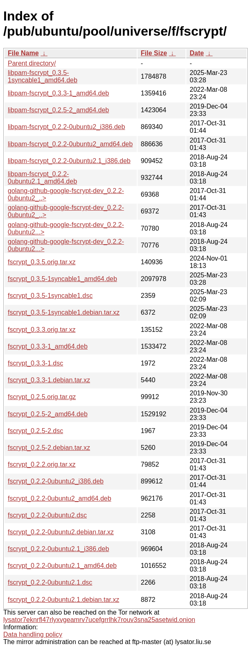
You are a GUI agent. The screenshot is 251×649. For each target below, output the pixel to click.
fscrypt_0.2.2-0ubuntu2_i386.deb (56, 481)
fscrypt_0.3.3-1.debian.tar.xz (49, 380)
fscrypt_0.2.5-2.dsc (35, 430)
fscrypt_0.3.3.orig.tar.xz (41, 329)
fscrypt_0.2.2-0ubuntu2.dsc (47, 515)
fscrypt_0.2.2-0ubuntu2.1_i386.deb (58, 548)
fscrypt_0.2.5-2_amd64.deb (48, 414)
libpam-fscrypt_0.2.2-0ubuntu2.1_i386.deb (69, 160)
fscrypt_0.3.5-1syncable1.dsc (50, 295)
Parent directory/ (32, 63)
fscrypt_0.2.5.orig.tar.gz (42, 396)
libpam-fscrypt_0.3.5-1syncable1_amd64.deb (42, 76)
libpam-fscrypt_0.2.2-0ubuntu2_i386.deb (66, 126)
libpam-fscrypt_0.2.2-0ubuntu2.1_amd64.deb (42, 177)
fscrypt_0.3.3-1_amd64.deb (48, 346)
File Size (154, 53)
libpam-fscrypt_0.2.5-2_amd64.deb (58, 110)
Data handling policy (32, 634)
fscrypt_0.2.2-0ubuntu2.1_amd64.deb (62, 565)
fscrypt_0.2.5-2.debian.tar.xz (49, 447)
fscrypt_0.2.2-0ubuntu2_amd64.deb (59, 498)
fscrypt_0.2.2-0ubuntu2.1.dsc (50, 582)
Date (197, 53)
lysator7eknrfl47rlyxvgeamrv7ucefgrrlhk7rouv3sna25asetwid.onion (99, 619)
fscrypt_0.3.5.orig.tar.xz (41, 262)
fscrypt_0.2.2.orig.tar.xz (41, 464)
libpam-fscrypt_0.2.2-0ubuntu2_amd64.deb (70, 144)
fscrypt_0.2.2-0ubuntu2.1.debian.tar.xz (63, 599)
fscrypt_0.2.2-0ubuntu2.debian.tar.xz (61, 532)
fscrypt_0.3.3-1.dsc (35, 363)
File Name (23, 53)
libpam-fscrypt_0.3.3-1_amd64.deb (58, 93)
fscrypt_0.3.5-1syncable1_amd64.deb (62, 278)
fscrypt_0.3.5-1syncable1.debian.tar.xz (64, 312)
